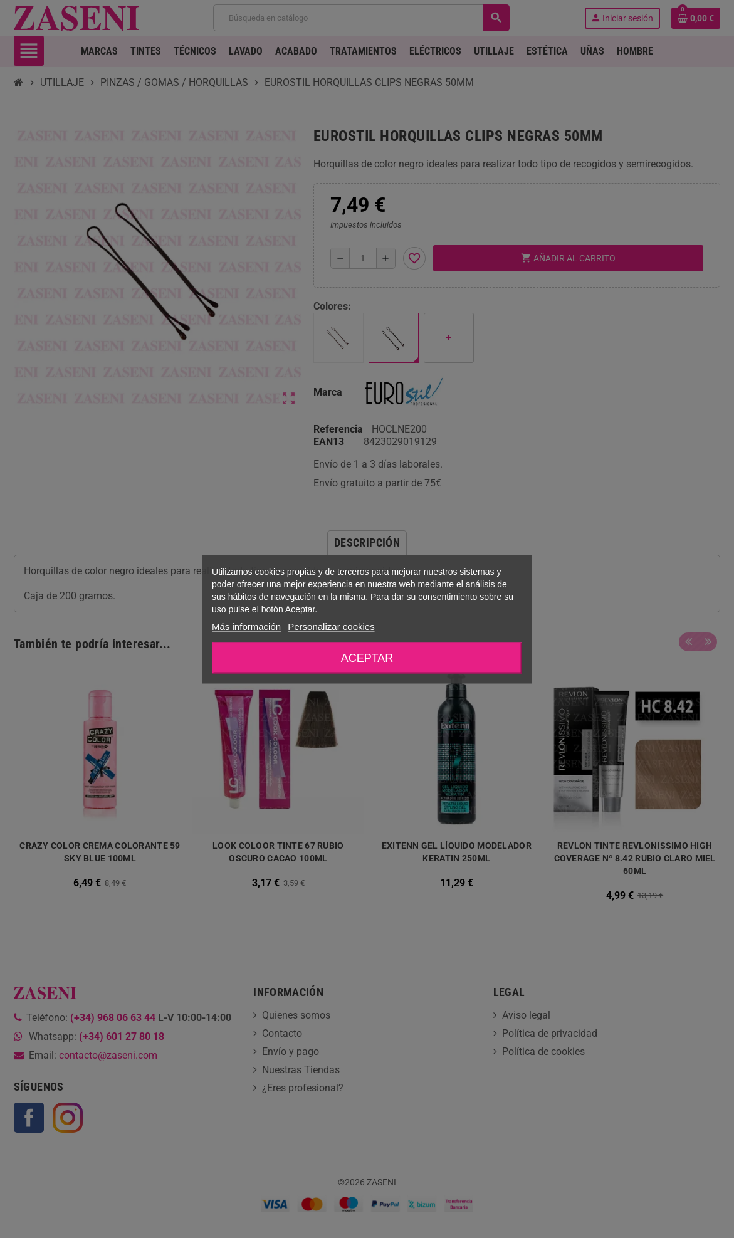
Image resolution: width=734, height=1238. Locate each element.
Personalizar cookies (331, 626)
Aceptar (367, 657)
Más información (246, 626)
